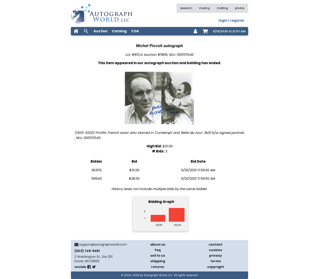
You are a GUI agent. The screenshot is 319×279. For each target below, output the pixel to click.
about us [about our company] (157, 244)
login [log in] (222, 20)
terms (215, 261)
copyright (215, 267)
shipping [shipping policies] (157, 261)
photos (240, 8)
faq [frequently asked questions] (158, 250)
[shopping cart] (205, 31)
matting (222, 8)
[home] (76, 31)
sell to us (157, 255)
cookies (215, 250)
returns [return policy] (157, 267)
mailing (204, 8)
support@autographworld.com (103, 244)
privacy (215, 255)
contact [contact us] (215, 244)
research (186, 8)
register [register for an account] (237, 20)
